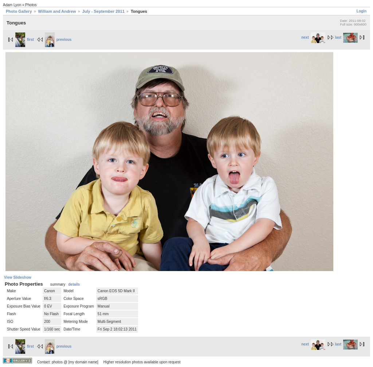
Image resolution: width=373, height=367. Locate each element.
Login (361, 11)
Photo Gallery (19, 11)
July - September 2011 (103, 11)
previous (58, 40)
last (346, 37)
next (313, 37)
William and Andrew (57, 11)
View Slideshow (17, 277)
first (24, 40)
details (74, 284)
